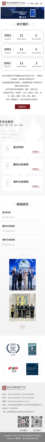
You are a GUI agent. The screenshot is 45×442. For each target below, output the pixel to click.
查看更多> (22, 106)
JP (41, 3)
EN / (32, 3)
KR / (37, 3)
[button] (20, 17)
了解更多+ (35, 151)
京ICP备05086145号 (30, 438)
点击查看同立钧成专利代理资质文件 (20, 411)
